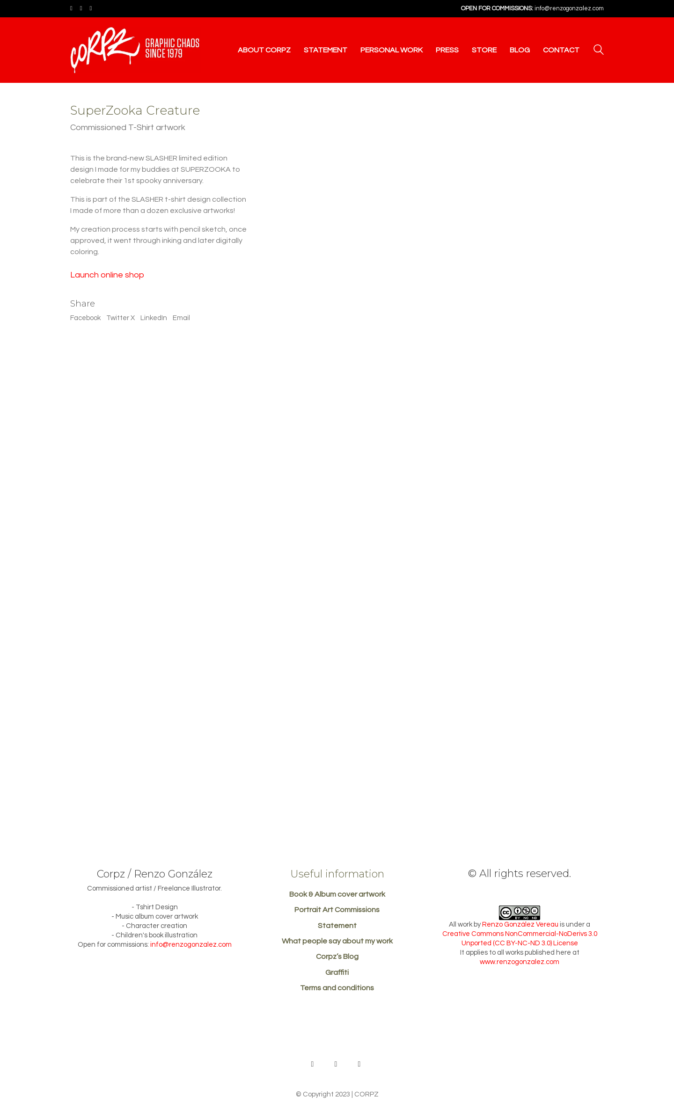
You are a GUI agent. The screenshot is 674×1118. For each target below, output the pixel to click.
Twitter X (120, 318)
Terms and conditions (337, 988)
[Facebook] (336, 1064)
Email (181, 318)
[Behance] (312, 1064)
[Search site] (598, 51)
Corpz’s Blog (337, 956)
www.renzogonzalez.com (519, 961)
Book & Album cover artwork (337, 894)
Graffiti (337, 972)
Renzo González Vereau (520, 924)
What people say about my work (337, 941)
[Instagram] (359, 1064)
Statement (337, 925)
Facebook (85, 318)
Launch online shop (107, 274)
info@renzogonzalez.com (569, 8)
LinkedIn (153, 318)
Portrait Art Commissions (337, 909)
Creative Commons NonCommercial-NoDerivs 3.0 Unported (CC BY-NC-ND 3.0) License (519, 938)
